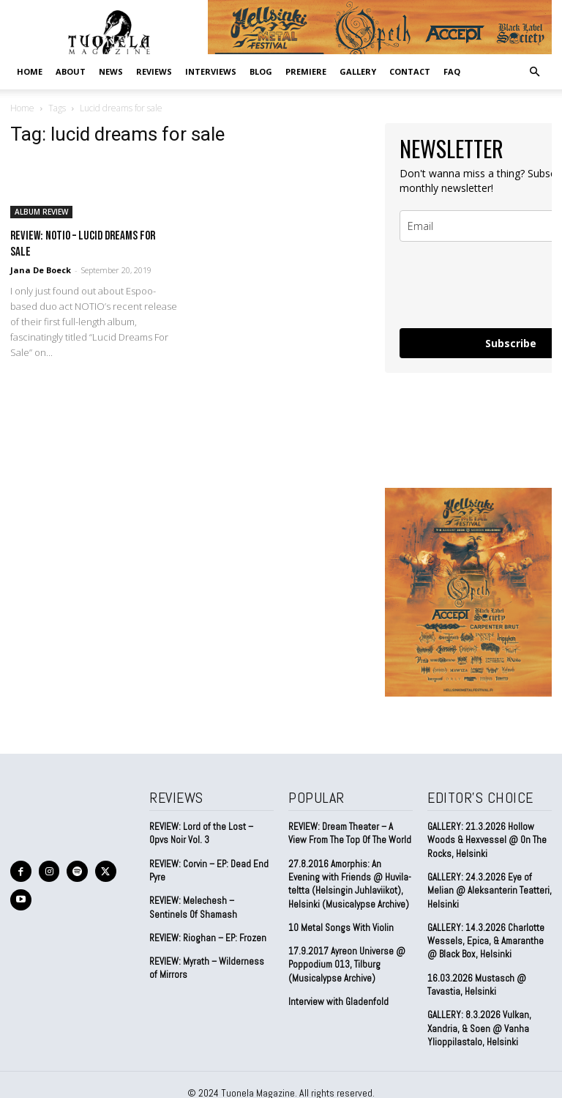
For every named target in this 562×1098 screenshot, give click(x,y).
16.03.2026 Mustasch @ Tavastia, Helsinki (476, 984)
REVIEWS (154, 71)
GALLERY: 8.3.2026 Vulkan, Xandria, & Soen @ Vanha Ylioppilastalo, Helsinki (478, 1027)
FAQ (451, 71)
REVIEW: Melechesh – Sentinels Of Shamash (193, 907)
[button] (534, 71)
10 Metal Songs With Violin (341, 927)
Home (29, 71)
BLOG (261, 71)
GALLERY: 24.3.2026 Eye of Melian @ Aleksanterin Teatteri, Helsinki (489, 890)
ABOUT (71, 71)
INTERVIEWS (210, 71)
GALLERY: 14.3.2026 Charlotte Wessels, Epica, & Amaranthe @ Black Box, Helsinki (485, 940)
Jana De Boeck (40, 269)
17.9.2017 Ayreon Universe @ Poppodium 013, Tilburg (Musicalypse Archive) (346, 963)
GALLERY (358, 71)
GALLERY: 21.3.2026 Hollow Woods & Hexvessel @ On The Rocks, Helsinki (487, 839)
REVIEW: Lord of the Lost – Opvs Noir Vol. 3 (201, 833)
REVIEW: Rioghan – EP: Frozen (207, 937)
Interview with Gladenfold (338, 1001)
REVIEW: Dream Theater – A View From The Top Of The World (349, 833)
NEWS (111, 71)
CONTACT (409, 71)
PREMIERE (305, 71)
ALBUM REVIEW (41, 212)
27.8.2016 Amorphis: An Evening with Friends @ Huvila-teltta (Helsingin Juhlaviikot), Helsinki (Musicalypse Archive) (349, 883)
